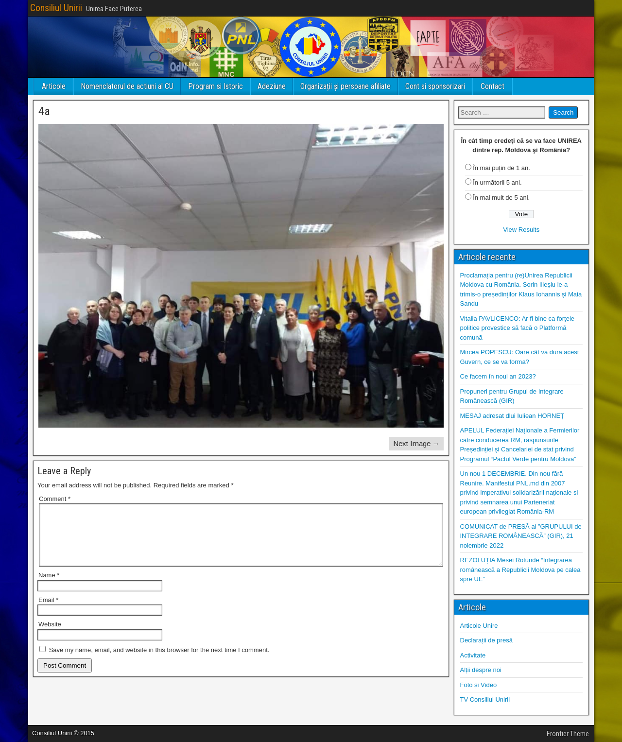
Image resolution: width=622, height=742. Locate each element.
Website (49, 635)
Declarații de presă (486, 640)
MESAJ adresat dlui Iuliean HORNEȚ (512, 415)
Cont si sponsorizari (435, 86)
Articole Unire (479, 625)
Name (48, 586)
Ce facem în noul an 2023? (498, 376)
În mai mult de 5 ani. (501, 197)
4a (44, 111)
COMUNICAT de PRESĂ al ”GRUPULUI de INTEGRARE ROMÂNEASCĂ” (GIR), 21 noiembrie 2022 (521, 536)
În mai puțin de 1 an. (501, 168)
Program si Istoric (215, 86)
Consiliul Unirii (56, 8)
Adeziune (272, 86)
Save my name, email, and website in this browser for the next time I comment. (159, 661)
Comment (54, 498)
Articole (54, 86)
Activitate (473, 655)
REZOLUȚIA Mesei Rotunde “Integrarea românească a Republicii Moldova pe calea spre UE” (520, 569)
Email (48, 611)
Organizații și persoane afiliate (345, 86)
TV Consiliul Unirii (485, 699)
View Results (521, 229)
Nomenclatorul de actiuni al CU (127, 86)
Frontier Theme (568, 733)
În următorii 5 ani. (497, 182)
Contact (492, 86)
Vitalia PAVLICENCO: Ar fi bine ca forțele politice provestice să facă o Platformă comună (517, 328)
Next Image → (416, 443)
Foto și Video (478, 685)
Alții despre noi (480, 669)
